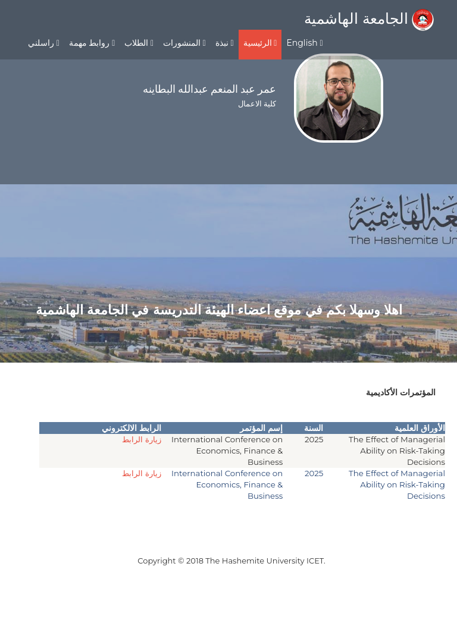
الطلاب (139, 42)
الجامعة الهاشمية (369, 18)
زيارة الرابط (141, 439)
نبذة (224, 42)
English (304, 42)
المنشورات (184, 42)
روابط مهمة (92, 42)
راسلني (44, 42)
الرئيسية (260, 42)
